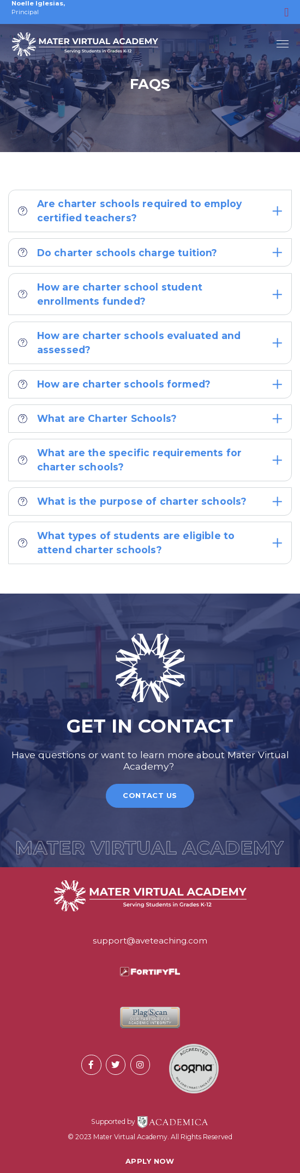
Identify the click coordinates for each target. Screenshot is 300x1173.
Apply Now (150, 1161)
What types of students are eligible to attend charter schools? (150, 542)
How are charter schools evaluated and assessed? (150, 342)
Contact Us (150, 795)
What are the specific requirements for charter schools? (150, 460)
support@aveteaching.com (150, 940)
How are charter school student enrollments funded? (150, 294)
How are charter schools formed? (150, 384)
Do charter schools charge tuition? (150, 252)
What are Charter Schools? (150, 418)
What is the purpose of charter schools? (150, 501)
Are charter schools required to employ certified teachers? (150, 210)
